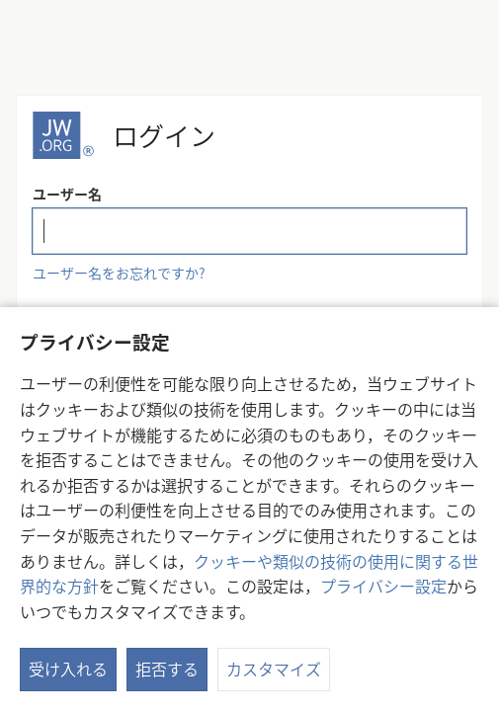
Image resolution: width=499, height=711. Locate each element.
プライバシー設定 (383, 585)
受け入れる (68, 668)
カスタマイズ (273, 668)
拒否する (167, 668)
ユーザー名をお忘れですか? (119, 272)
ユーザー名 (67, 193)
